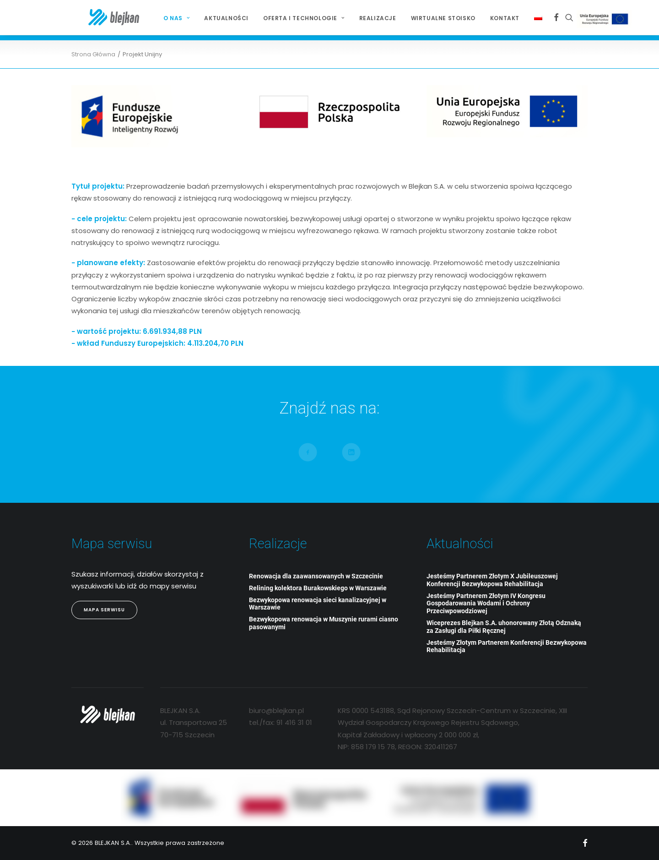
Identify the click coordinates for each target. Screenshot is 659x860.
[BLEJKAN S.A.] (98, 17)
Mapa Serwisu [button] (104, 609)
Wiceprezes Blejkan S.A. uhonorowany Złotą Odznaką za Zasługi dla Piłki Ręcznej (504, 626)
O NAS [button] (161, 18)
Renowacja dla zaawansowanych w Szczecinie (316, 576)
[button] (540, 17)
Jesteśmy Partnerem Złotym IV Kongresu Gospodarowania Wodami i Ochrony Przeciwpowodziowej (486, 603)
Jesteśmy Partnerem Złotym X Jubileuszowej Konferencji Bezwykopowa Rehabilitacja (492, 580)
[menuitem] (160, 18)
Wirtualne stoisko (427, 18)
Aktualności (211, 18)
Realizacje (362, 18)
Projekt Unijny (590, 19)
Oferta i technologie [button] (288, 18)
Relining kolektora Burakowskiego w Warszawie (318, 588)
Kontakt (489, 18)
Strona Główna (93, 54)
